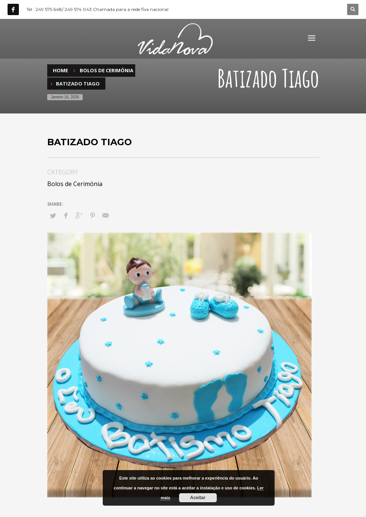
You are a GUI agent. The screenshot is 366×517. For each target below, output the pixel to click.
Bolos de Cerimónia (74, 184)
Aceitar (197, 497)
